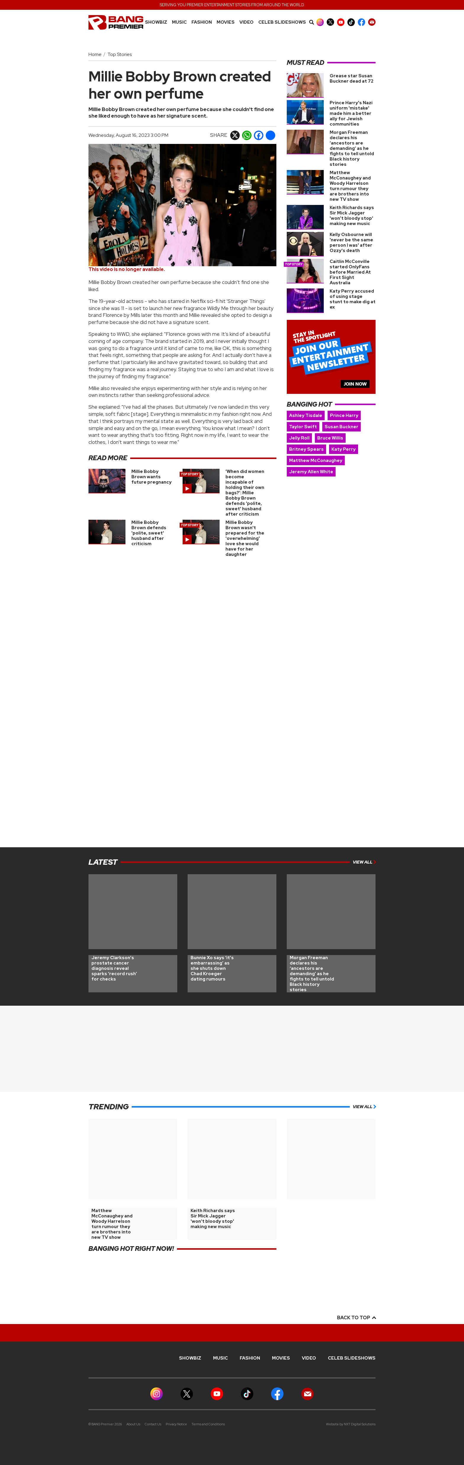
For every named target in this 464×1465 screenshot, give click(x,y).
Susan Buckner (341, 427)
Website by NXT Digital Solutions (351, 1424)
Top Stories (119, 54)
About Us (133, 1424)
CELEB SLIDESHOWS (282, 22)
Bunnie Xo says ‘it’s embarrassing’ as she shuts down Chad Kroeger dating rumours (212, 968)
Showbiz (156, 22)
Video (246, 22)
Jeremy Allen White (311, 472)
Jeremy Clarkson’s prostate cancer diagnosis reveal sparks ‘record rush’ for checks (114, 968)
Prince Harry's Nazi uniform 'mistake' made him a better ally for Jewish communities (351, 113)
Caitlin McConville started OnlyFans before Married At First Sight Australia (350, 272)
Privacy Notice (176, 1424)
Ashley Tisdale (305, 415)
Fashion (201, 22)
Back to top (356, 1318)
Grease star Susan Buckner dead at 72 (351, 78)
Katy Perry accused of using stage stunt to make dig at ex (353, 299)
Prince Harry (344, 415)
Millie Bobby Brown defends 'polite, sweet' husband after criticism (148, 533)
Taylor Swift (303, 427)
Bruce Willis (330, 438)
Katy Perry (343, 449)
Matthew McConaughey (315, 460)
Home (95, 54)
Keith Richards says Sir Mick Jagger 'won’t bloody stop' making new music (352, 216)
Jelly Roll (299, 438)
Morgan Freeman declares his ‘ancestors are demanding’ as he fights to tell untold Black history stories (352, 148)
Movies (226, 22)
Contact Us (153, 1424)
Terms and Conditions (208, 1424)
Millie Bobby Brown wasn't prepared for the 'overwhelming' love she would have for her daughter (244, 538)
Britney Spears (306, 449)
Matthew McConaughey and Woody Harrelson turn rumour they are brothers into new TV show (350, 186)
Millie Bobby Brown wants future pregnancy (151, 476)
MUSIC (179, 22)
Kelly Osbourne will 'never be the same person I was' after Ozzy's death (351, 242)
